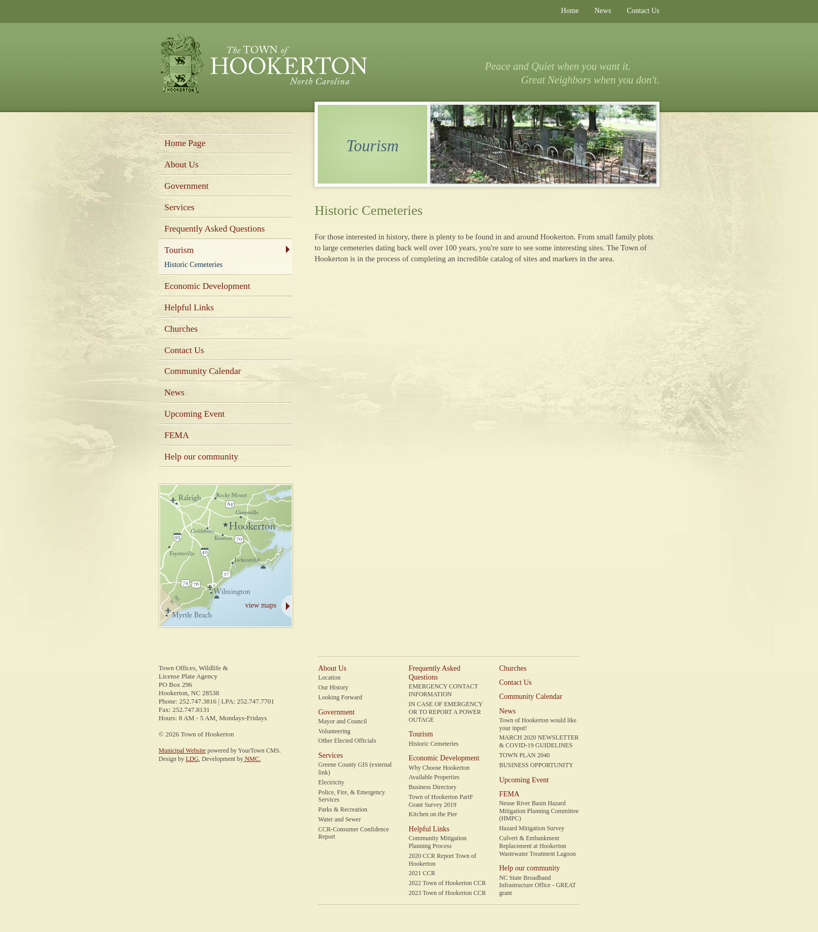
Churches (181, 329)
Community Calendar (202, 371)
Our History (333, 687)
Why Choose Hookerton (439, 767)
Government (186, 186)
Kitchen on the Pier (432, 814)
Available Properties (433, 777)
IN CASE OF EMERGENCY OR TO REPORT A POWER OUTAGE (445, 711)
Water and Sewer (339, 819)
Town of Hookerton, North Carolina (263, 64)
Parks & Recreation (342, 809)
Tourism (179, 250)
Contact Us (643, 11)
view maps (260, 605)
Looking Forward (340, 697)
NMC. (251, 758)
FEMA (176, 435)
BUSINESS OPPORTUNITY (536, 765)
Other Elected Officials (347, 740)
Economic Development (207, 286)
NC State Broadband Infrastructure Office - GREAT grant (537, 885)
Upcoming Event (194, 414)
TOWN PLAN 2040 (524, 755)
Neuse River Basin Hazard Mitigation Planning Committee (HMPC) (539, 811)
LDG (192, 758)
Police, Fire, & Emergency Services (351, 796)
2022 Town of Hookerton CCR (447, 883)
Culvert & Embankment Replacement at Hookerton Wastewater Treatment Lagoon (537, 845)
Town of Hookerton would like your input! (537, 724)
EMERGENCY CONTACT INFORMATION (443, 690)
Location (329, 677)
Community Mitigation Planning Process (437, 842)
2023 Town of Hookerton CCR (447, 893)
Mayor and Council (342, 721)
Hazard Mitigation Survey (531, 828)
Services (179, 207)
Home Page (185, 143)
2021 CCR (421, 873)
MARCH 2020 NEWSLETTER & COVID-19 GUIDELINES (539, 741)
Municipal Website (182, 750)
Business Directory (432, 787)
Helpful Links (189, 307)
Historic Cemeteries (193, 265)
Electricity (331, 782)
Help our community (201, 457)
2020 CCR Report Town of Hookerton (442, 859)
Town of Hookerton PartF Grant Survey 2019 (440, 800)
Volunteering (334, 731)
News (603, 11)
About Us (181, 165)
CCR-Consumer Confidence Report (353, 833)
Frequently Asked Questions (214, 229)
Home (570, 11)
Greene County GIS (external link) (355, 768)
